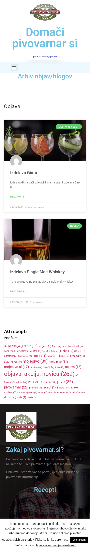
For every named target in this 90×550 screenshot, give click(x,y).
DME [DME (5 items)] (36, 351)
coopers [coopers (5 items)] (10, 351)
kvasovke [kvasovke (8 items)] (77, 355)
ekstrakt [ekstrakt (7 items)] (10, 355)
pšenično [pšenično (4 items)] (35, 387)
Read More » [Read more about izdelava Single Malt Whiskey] (18, 291)
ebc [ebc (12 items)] (67, 351)
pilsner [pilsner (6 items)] (50, 382)
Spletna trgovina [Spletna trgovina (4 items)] (27, 392)
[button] (14, 67)
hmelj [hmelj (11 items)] (39, 356)
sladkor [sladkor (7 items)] (10, 392)
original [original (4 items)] (21, 382)
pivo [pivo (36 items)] (65, 381)
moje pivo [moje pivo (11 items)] (58, 361)
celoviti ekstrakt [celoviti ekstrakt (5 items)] (72, 346)
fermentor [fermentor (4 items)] (25, 356)
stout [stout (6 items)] (42, 392)
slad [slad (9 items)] (73, 387)
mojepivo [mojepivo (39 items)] (35, 361)
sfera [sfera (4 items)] (63, 387)
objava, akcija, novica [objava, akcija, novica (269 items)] (39, 373)
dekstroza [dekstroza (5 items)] (24, 351)
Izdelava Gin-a (23, 172)
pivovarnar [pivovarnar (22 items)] (16, 387)
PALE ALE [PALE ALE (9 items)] (36, 382)
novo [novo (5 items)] (59, 367)
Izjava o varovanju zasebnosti (56, 545)
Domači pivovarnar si (45, 37)
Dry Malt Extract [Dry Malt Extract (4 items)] (52, 351)
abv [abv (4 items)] (7, 346)
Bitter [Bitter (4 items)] (56, 346)
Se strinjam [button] (79, 539)
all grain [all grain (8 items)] (45, 346)
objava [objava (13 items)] (73, 367)
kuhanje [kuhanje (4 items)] (52, 356)
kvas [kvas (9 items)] (64, 355)
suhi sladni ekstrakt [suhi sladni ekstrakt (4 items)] (60, 392)
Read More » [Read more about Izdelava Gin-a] (18, 196)
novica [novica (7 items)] (48, 367)
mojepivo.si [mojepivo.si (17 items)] (16, 367)
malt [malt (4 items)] (18, 362)
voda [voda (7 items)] (21, 397)
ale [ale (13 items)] (32, 346)
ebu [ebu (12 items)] (79, 351)
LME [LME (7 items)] (8, 361)
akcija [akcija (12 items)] (19, 346)
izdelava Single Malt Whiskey (37, 271)
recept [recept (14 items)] (50, 387)
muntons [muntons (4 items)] (36, 367)
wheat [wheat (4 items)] (31, 397)
